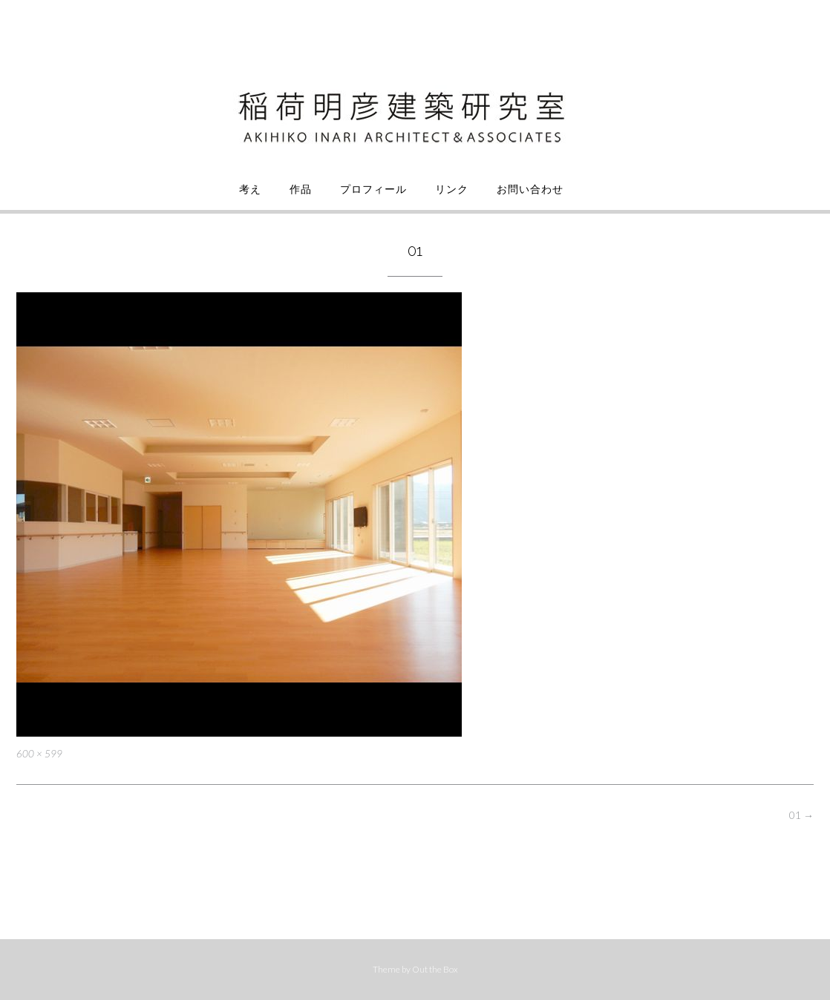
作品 (301, 189)
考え (250, 189)
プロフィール (373, 189)
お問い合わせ (530, 189)
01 (801, 815)
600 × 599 (39, 754)
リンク (451, 189)
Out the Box (435, 969)
